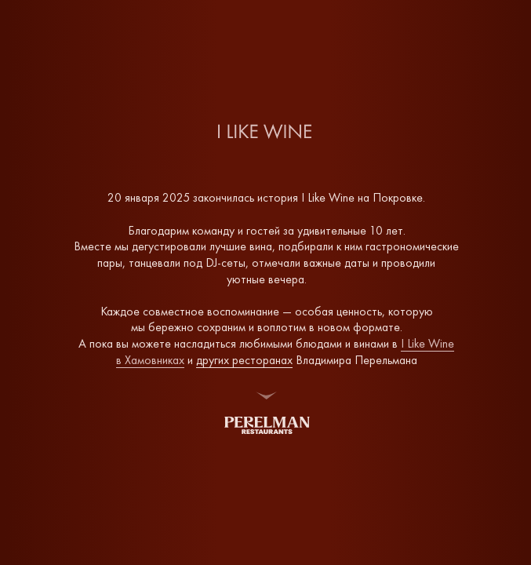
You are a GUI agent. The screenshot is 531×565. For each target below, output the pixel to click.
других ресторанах (244, 359)
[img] (267, 425)
